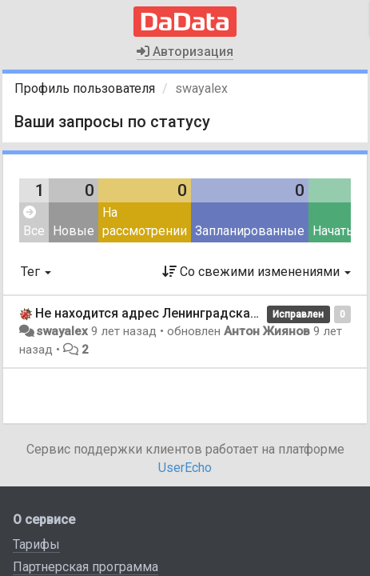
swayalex (62, 331)
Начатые (338, 230)
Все (34, 222)
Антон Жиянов (267, 331)
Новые (73, 230)
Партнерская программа (85, 566)
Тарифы (36, 544)
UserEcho (185, 467)
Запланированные (249, 230)
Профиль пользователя (84, 88)
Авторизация (185, 51)
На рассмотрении (144, 221)
